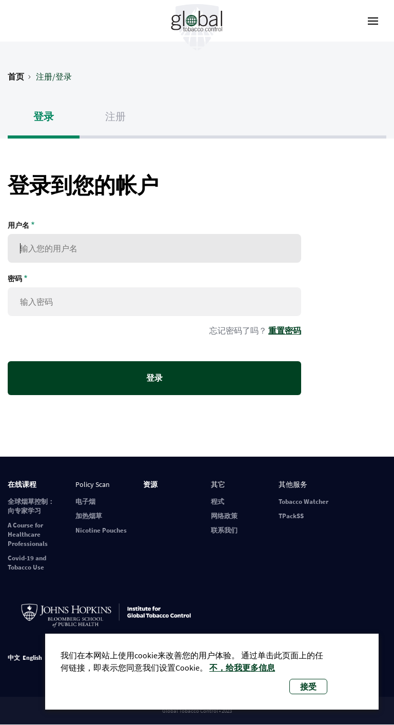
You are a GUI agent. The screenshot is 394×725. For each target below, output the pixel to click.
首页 (16, 76)
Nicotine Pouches (101, 530)
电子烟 (85, 501)
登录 (43, 116)
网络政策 (224, 516)
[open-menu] (373, 21)
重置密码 (284, 330)
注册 (115, 116)
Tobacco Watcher (303, 501)
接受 (308, 686)
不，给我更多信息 (242, 667)
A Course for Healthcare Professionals (28, 534)
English (32, 657)
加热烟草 (88, 516)
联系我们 (224, 530)
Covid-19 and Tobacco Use (27, 563)
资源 (150, 484)
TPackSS (291, 516)
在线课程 (22, 484)
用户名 (18, 225)
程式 (217, 501)
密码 (15, 278)
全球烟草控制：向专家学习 (31, 506)
